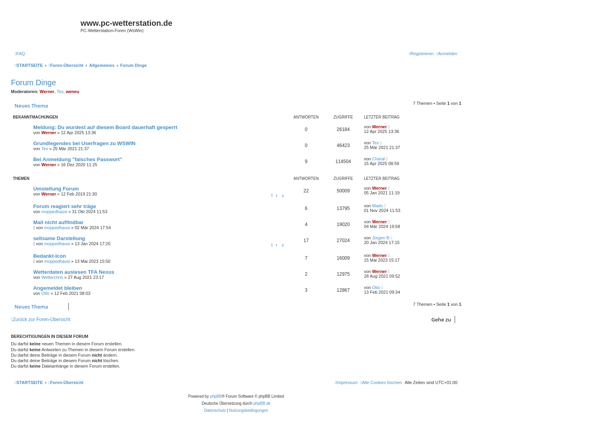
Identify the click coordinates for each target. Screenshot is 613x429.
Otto (45, 293)
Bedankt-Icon (49, 256)
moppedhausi (54, 211)
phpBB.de (262, 403)
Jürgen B (380, 237)
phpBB (216, 396)
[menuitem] (20, 53)
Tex (60, 91)
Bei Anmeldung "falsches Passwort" (77, 159)
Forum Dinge (33, 82)
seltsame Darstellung (59, 238)
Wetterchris (52, 277)
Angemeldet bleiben (57, 288)
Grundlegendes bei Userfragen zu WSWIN (84, 143)
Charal (378, 158)
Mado (377, 205)
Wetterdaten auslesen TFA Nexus (73, 272)
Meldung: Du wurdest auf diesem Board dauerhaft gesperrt (105, 127)
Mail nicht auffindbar (58, 222)
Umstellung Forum (56, 189)
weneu (72, 91)
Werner (46, 91)
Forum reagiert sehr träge (64, 206)
